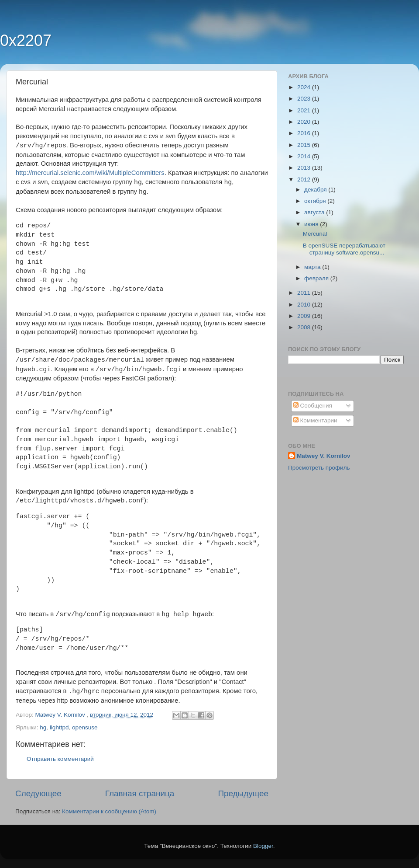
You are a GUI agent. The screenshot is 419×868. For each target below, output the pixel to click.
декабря (316, 189)
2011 (304, 292)
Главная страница (140, 793)
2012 (304, 179)
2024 (304, 87)
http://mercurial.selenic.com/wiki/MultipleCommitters (90, 172)
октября (315, 201)
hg (43, 727)
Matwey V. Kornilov (323, 456)
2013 (304, 167)
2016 (304, 133)
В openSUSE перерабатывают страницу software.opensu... (344, 249)
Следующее (38, 793)
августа (315, 212)
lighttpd (59, 727)
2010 (304, 304)
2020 (304, 122)
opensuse (85, 727)
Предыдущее (243, 793)
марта (313, 267)
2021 (304, 110)
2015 (304, 145)
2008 (304, 327)
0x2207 (26, 40)
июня (312, 224)
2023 (304, 98)
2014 (304, 156)
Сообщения (312, 405)
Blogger (263, 846)
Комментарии (315, 420)
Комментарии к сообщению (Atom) (109, 811)
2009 (304, 316)
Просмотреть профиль (319, 467)
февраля (317, 278)
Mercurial (315, 233)
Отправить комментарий (60, 759)
